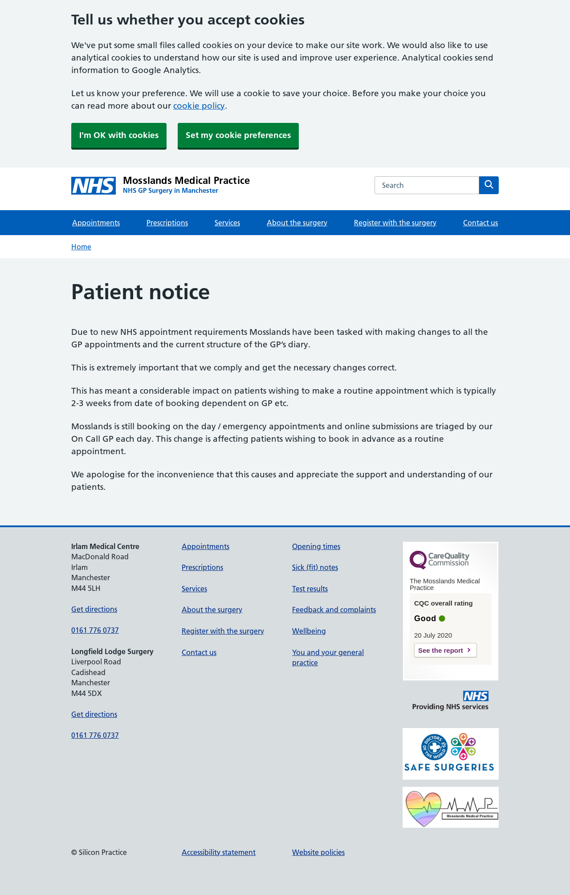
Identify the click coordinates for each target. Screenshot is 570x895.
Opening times (316, 546)
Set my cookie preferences (238, 135)
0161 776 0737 (95, 630)
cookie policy (199, 106)
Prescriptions (167, 222)
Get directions (94, 609)
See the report (440, 650)
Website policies (318, 852)
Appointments (96, 222)
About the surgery (297, 222)
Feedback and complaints (334, 609)
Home (81, 246)
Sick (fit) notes (315, 567)
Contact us (480, 222)
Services (227, 222)
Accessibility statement (219, 852)
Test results (310, 588)
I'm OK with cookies (119, 135)
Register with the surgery (395, 222)
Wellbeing (309, 630)
